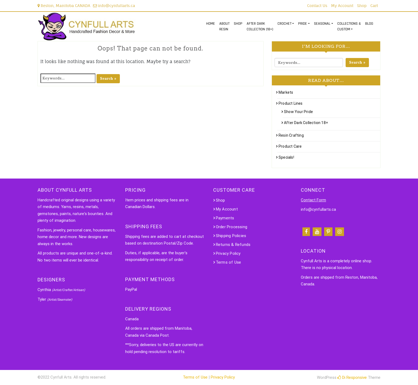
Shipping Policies (231, 235)
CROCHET (284, 23)
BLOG (369, 23)
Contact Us (317, 5)
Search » (108, 78)
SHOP (238, 23)
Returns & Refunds (233, 244)
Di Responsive (352, 377)
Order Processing (231, 226)
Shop (362, 5)
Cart (374, 5)
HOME (210, 23)
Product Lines (291, 103)
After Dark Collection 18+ (306, 123)
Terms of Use (228, 262)
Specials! (286, 157)
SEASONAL (322, 23)
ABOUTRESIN (224, 26)
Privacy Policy (228, 253)
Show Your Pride (298, 112)
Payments (225, 218)
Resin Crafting (291, 135)
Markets (286, 92)
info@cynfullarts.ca (114, 5)
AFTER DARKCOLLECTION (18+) (260, 26)
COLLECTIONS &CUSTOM (349, 26)
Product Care (290, 146)
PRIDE (302, 23)
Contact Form (313, 200)
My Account (342, 5)
